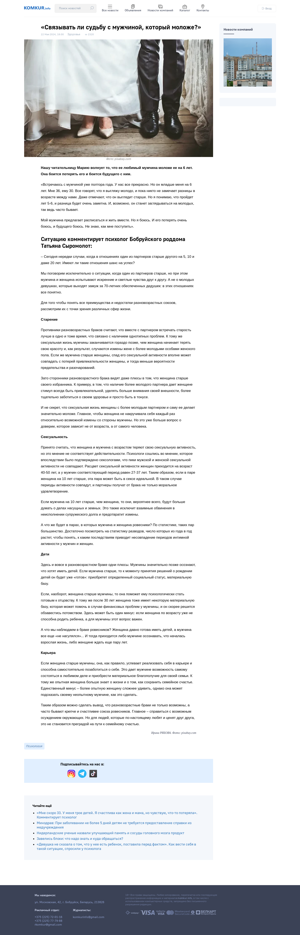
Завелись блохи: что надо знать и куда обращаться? (80, 838)
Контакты (203, 8)
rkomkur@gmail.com (48, 925)
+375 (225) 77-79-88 (48, 921)
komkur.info (185, 898)
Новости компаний (160, 8)
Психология (34, 746)
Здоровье (73, 34)
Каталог (184, 8)
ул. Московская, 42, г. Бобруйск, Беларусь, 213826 (69, 902)
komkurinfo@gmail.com (88, 917)
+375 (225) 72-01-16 (48, 917)
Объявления (133, 8)
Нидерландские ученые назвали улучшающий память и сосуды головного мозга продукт (110, 833)
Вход (267, 8)
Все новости (110, 8)
